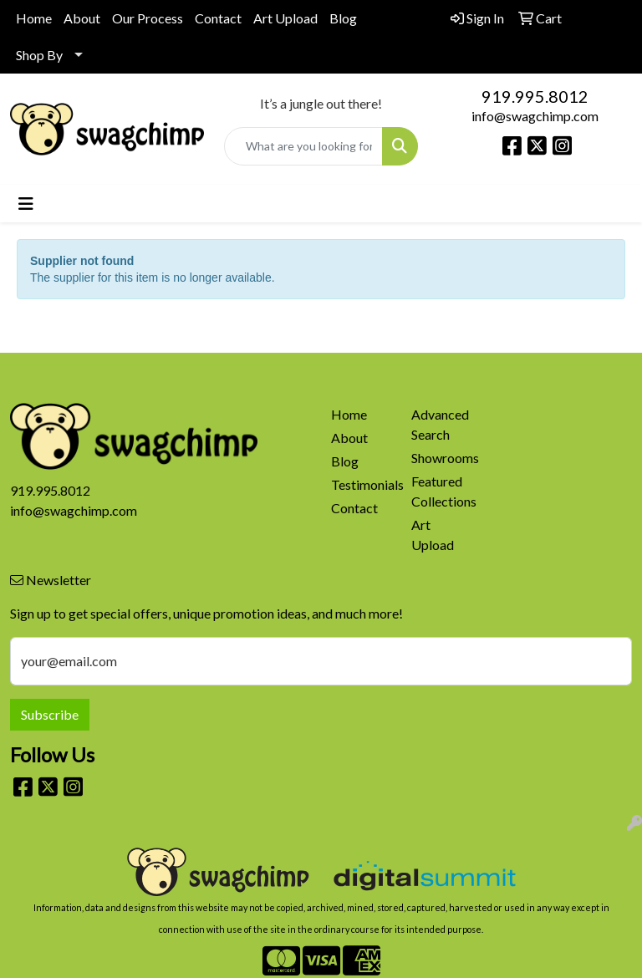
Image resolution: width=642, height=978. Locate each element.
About (82, 18)
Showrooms (441, 458)
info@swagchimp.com (535, 116)
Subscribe (50, 714)
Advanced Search (440, 424)
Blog (343, 18)
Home (34, 18)
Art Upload (285, 18)
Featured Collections (441, 491)
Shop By (39, 55)
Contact (218, 18)
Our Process (147, 18)
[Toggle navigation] (25, 203)
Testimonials (361, 484)
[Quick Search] (303, 146)
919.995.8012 (535, 96)
